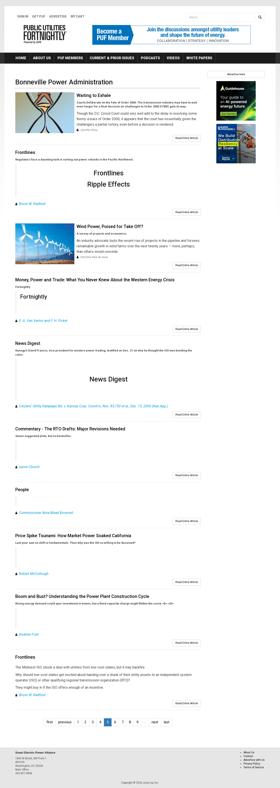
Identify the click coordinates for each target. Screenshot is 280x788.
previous (65, 722)
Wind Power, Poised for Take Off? (110, 226)
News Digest (27, 343)
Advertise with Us (254, 759)
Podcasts (150, 58)
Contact (248, 756)
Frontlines (25, 152)
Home (21, 58)
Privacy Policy (251, 763)
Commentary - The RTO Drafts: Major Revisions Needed (70, 428)
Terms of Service (253, 767)
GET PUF (38, 16)
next (155, 722)
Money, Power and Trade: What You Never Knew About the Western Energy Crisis (95, 279)
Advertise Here (236, 74)
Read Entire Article (186, 138)
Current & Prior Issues (112, 58)
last (166, 722)
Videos (173, 58)
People (22, 489)
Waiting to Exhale (94, 95)
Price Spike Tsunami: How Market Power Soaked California (73, 535)
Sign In (22, 16)
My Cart (77, 16)
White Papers (199, 58)
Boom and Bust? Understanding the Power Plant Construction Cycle (82, 596)
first (50, 722)
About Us (42, 58)
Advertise (58, 16)
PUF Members (70, 58)
